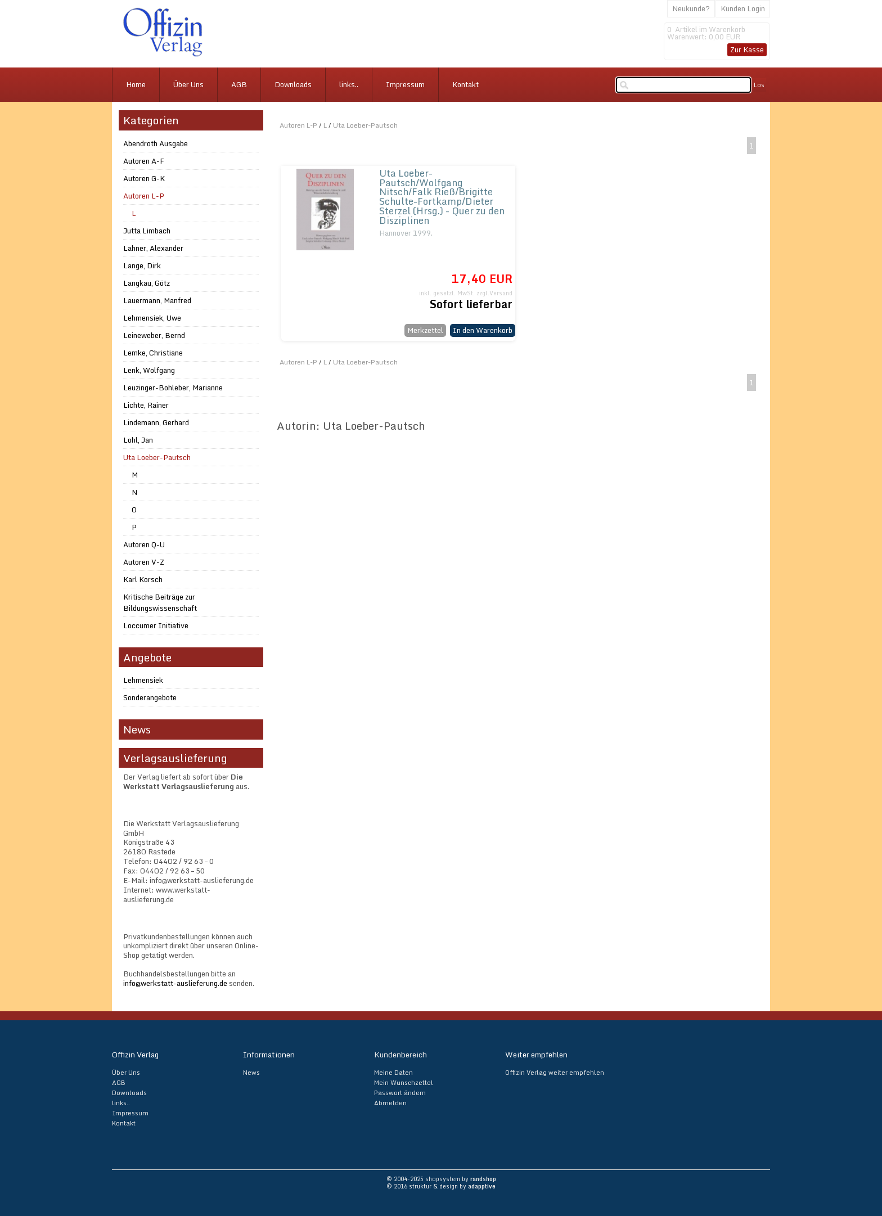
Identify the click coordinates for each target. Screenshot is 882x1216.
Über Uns (188, 84)
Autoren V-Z (143, 562)
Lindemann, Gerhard (156, 422)
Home (136, 84)
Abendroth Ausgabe (155, 143)
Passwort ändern (400, 1093)
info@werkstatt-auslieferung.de (175, 983)
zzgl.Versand (494, 293)
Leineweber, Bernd (154, 335)
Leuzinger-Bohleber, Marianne (173, 387)
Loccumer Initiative (155, 625)
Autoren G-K (144, 178)
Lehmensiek (143, 680)
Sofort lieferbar (471, 304)
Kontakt (465, 84)
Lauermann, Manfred (157, 300)
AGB (239, 84)
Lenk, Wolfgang (149, 370)
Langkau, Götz (146, 283)
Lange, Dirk (142, 265)
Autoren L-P (298, 125)
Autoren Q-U (144, 544)
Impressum (405, 84)
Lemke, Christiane (153, 352)
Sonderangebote (150, 697)
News (251, 1073)
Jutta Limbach (146, 230)
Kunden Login (743, 8)
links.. (348, 84)
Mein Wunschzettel (403, 1083)
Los (759, 85)
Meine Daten (393, 1073)
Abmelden (390, 1103)
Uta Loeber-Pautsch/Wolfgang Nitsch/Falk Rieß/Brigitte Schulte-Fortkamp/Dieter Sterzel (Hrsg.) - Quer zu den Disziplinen (442, 196)
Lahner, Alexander (153, 248)
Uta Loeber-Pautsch (365, 125)
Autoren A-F (143, 161)
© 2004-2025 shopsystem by (441, 1178)
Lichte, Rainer (146, 405)
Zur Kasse (747, 49)
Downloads (293, 84)
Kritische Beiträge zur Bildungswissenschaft (160, 602)
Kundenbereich (400, 1054)
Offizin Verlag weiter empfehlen (554, 1073)
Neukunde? (691, 8)
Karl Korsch (143, 579)
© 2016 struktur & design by (441, 1186)
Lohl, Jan (138, 440)
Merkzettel (425, 330)
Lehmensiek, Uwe (152, 318)
